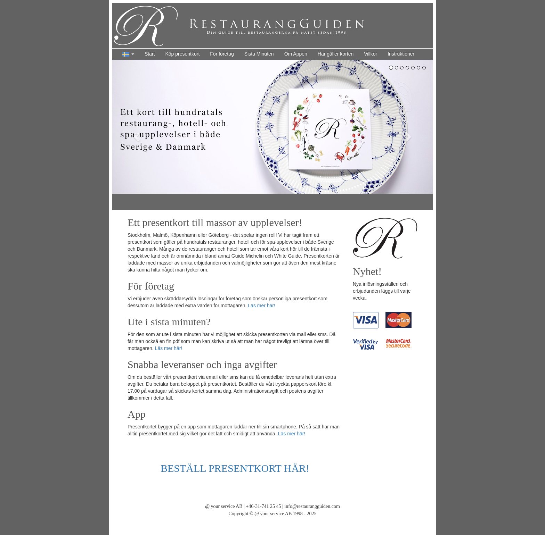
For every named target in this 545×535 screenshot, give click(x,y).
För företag (222, 54)
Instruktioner (401, 54)
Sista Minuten (259, 54)
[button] (128, 54)
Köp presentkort (182, 54)
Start (150, 54)
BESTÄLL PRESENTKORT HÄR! (235, 468)
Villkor (370, 54)
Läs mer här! (261, 305)
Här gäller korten (336, 54)
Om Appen (295, 54)
